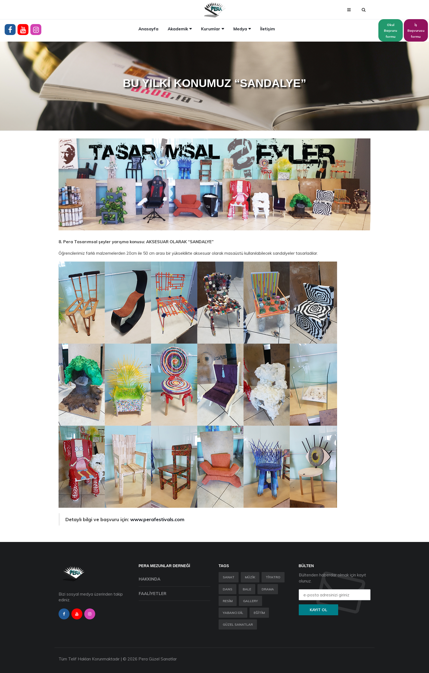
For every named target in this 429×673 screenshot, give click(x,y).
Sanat (228, 577)
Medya (240, 28)
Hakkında (149, 579)
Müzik (250, 577)
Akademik (178, 28)
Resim (228, 601)
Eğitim (259, 613)
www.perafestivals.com (157, 519)
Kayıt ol (318, 609)
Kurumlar (210, 28)
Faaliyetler (152, 593)
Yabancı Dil (233, 613)
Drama (268, 589)
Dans (227, 589)
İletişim (267, 28)
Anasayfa (148, 28)
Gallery (250, 601)
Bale (247, 589)
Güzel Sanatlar (238, 624)
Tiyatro (273, 577)
